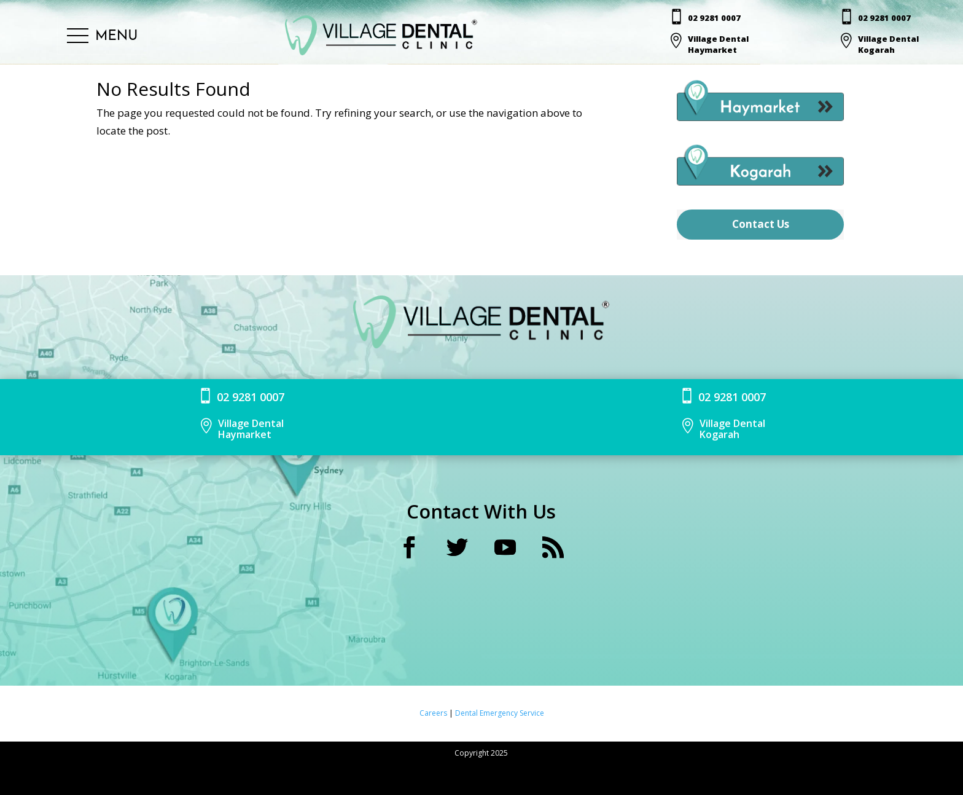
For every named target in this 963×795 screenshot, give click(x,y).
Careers (434, 713)
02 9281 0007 (715, 17)
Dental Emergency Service (499, 713)
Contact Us (760, 224)
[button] (102, 37)
